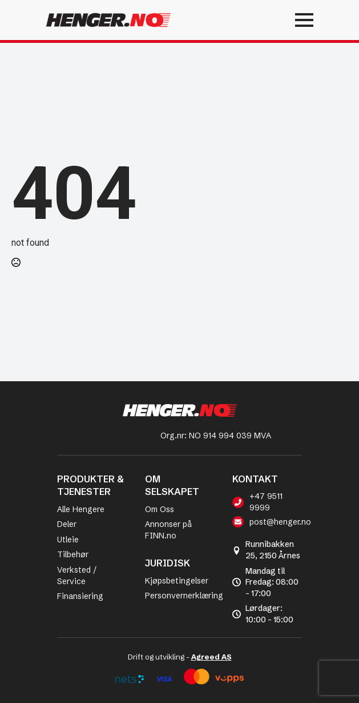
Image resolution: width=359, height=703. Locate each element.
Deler (66, 524)
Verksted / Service (76, 575)
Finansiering (80, 596)
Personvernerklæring (184, 595)
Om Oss (159, 509)
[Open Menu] (267, 20)
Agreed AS (211, 656)
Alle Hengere (80, 509)
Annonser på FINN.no (168, 530)
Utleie (68, 539)
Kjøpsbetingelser (176, 581)
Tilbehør (72, 554)
